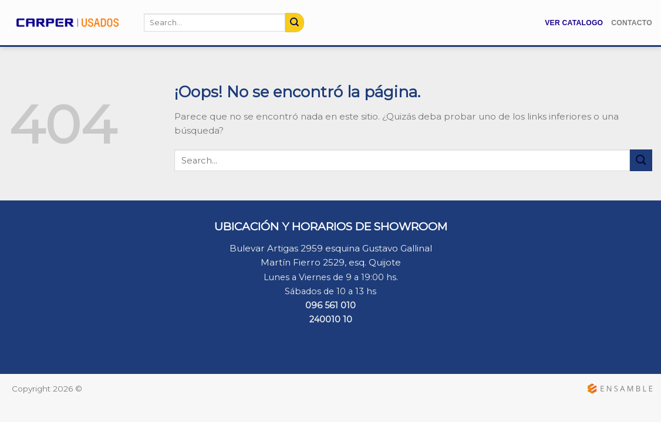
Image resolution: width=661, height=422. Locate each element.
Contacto (631, 23)
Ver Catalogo (574, 23)
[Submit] (294, 22)
